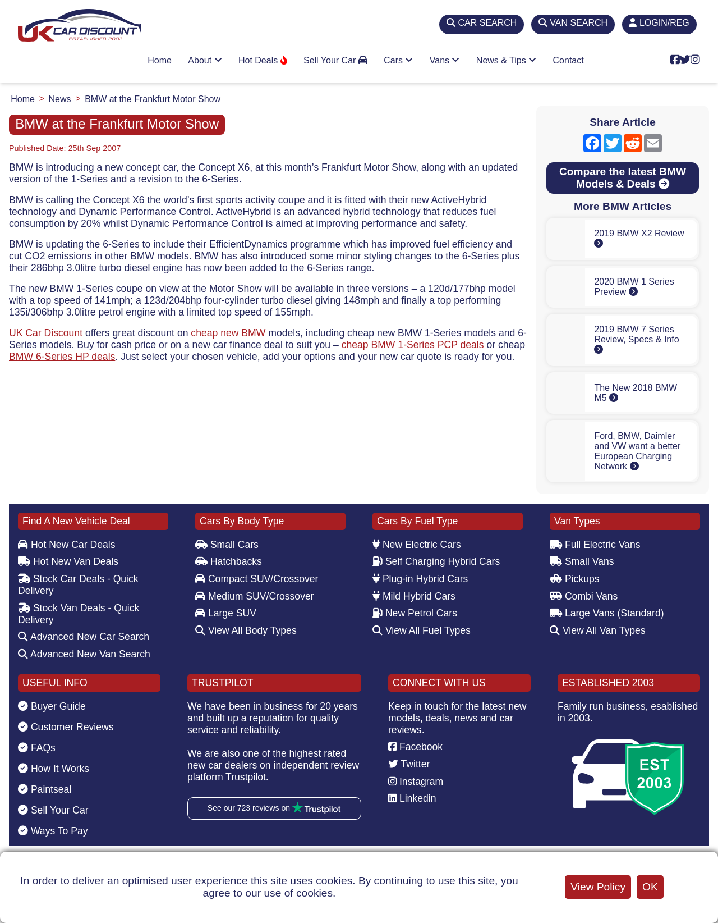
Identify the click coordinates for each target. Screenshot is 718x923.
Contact (568, 60)
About (205, 60)
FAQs (37, 747)
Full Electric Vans (595, 544)
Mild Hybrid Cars (413, 596)
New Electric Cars (416, 544)
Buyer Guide (52, 706)
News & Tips (506, 60)
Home (160, 60)
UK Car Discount (45, 333)
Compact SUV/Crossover (256, 578)
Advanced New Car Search (83, 636)
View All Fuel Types (421, 630)
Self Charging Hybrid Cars (436, 561)
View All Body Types (246, 630)
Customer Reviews (66, 727)
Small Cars (227, 544)
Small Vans (582, 561)
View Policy (597, 887)
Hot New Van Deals (68, 561)
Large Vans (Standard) (607, 613)
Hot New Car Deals (66, 544)
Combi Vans (584, 596)
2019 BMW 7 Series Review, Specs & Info (636, 339)
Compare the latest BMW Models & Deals (622, 178)
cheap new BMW (228, 333)
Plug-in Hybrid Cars (420, 578)
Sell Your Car (335, 60)
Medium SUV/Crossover (254, 596)
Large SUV (225, 613)
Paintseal (44, 789)
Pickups (575, 578)
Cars (398, 60)
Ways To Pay (53, 831)
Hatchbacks (228, 561)
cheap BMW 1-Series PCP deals (413, 344)
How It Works (53, 768)
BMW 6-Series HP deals (62, 356)
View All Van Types (598, 630)
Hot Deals (262, 60)
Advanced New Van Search (84, 654)
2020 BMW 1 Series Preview (634, 286)
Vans (445, 60)
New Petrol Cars (414, 613)
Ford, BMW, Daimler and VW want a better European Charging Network (637, 451)
